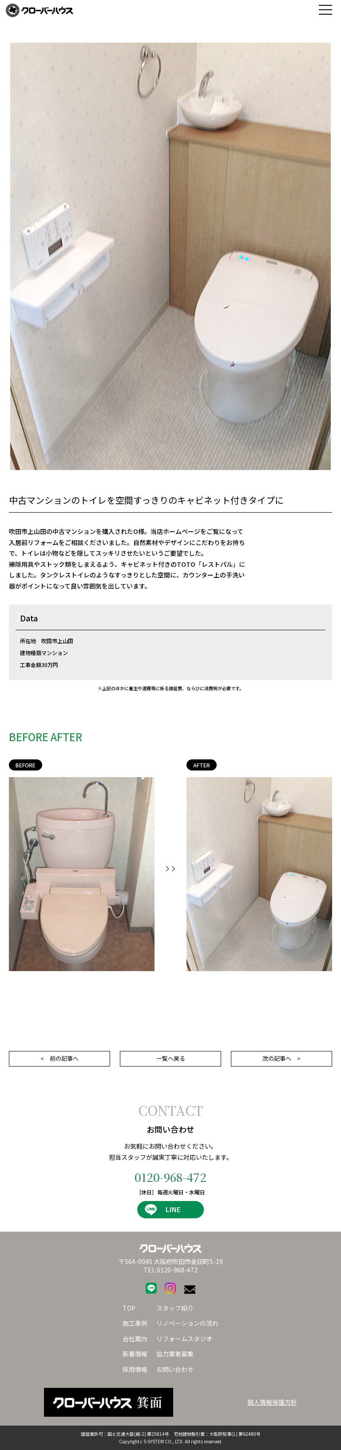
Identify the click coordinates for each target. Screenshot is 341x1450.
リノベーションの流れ (187, 1323)
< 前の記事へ (59, 1058)
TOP (129, 1308)
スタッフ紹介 (175, 1308)
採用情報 (135, 1369)
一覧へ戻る (170, 1058)
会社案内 (135, 1338)
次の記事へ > (281, 1058)
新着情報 (135, 1353)
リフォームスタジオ (184, 1338)
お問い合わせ (175, 1369)
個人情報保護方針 (272, 1402)
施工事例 (135, 1323)
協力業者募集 (175, 1353)
